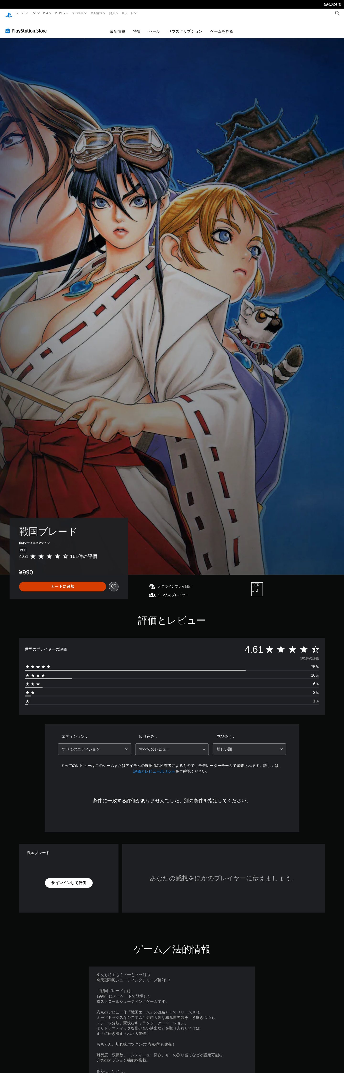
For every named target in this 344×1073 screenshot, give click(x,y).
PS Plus (60, 13)
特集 (137, 26)
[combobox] (94, 745)
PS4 (45, 13)
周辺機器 (77, 13)
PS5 (34, 13)
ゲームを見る (221, 26)
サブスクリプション (185, 26)
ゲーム (20, 13)
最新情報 (96, 13)
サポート (127, 13)
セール (154, 26)
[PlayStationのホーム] (9, 13)
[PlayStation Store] (27, 26)
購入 (112, 13)
